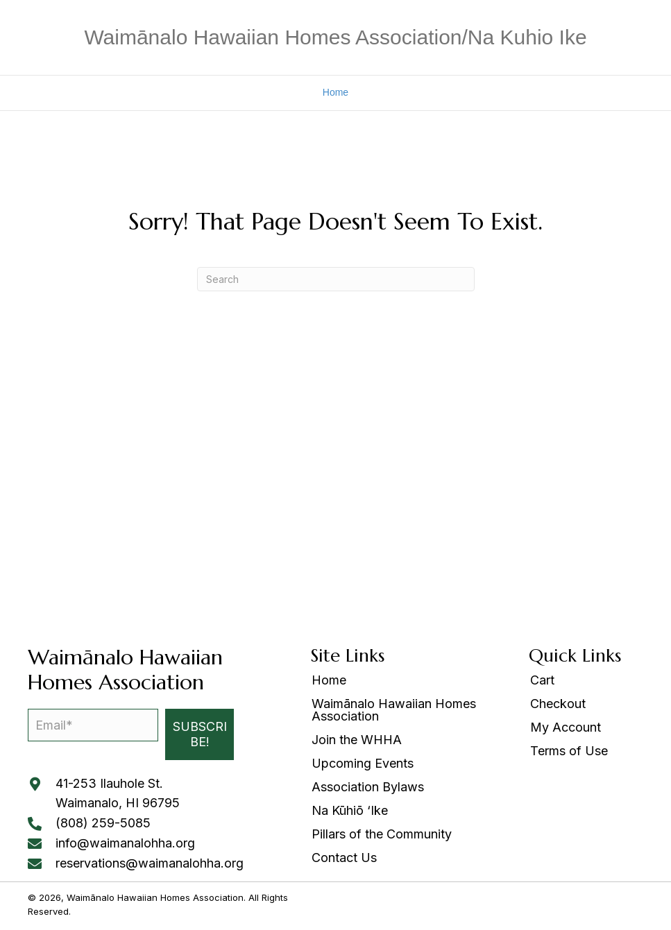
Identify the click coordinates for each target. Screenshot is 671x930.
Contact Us (344, 858)
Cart (542, 680)
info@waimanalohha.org (125, 843)
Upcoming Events (363, 763)
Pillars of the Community (382, 834)
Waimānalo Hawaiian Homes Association (394, 710)
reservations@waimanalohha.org (150, 863)
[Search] (336, 279)
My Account (565, 727)
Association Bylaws (368, 787)
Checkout (558, 704)
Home (335, 92)
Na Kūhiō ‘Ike (350, 811)
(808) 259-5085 (103, 823)
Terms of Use (569, 751)
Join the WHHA (357, 740)
